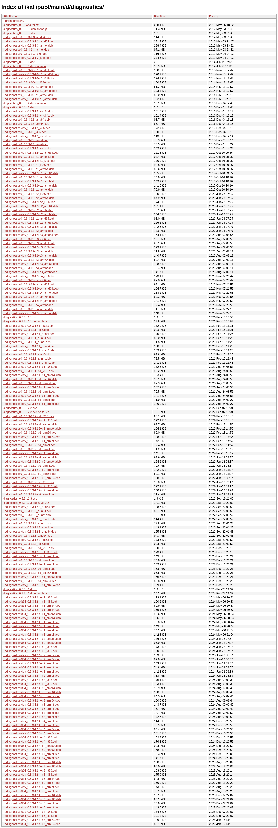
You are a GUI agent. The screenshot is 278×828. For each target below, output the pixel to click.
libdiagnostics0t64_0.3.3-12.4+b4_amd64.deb (32, 745)
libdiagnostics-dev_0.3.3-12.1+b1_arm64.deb (31, 387)
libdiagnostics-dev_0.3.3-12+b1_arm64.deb (30, 173)
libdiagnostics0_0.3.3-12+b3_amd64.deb (29, 243)
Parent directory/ (13, 20)
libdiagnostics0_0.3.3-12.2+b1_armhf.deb (29, 445)
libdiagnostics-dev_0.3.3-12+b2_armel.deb (30, 226)
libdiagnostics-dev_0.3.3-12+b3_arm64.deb (30, 263)
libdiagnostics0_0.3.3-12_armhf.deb (25, 140)
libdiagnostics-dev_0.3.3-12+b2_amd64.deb (31, 222)
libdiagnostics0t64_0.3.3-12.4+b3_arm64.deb (31, 696)
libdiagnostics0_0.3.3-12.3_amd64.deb (27, 535)
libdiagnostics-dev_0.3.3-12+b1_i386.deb (29, 160)
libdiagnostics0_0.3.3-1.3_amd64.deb (27, 37)
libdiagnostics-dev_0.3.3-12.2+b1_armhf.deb (31, 441)
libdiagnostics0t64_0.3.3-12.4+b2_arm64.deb (31, 659)
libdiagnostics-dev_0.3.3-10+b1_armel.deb (30, 99)
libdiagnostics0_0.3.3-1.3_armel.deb (26, 49)
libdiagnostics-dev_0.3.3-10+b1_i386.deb (29, 78)
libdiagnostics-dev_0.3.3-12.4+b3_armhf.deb (31, 704)
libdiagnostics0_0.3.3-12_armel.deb (25, 144)
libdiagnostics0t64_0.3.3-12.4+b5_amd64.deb (32, 766)
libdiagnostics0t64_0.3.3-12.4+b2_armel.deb (31, 675)
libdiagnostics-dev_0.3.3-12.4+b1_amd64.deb (32, 618)
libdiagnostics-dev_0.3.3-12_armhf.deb (27, 136)
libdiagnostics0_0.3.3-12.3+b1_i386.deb (28, 548)
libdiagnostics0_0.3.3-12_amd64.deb (26, 119)
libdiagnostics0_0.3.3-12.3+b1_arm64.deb (29, 580)
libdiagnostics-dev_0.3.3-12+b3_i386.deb (29, 247)
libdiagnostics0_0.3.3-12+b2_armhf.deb (28, 210)
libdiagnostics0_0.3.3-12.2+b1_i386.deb (28, 416)
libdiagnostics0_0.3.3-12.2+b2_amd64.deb (30, 457)
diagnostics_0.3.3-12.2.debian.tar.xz (26, 412)
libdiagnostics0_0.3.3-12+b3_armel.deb (28, 251)
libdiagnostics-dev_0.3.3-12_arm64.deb (28, 111)
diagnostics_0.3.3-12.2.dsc (20, 407)
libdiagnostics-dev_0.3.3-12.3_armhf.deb (29, 519)
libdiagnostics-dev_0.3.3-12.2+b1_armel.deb (31, 453)
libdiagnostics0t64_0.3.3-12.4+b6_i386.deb (30, 815)
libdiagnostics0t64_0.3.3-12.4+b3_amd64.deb (32, 688)
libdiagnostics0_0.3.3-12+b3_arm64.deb (28, 259)
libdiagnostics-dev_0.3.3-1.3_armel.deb (28, 45)
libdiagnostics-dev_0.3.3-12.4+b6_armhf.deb (31, 807)
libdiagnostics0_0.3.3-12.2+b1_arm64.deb (29, 432)
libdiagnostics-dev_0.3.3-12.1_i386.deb (28, 325)
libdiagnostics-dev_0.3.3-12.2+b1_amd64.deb (32, 428)
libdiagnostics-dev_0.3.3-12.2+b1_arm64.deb (31, 436)
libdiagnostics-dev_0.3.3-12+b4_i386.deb (29, 276)
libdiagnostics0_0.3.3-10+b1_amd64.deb (29, 70)
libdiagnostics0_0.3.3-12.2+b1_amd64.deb (30, 424)
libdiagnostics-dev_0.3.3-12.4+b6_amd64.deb (32, 795)
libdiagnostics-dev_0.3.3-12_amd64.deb (28, 115)
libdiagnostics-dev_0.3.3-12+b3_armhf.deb (30, 272)
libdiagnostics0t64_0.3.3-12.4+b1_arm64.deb (31, 605)
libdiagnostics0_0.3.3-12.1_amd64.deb (27, 354)
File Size (159, 16)
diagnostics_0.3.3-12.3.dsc (20, 498)
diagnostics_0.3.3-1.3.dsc (19, 33)
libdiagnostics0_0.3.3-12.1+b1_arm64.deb (29, 383)
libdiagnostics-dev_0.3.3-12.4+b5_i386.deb (30, 774)
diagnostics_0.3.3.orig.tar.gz (21, 24)
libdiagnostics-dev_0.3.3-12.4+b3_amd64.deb (32, 692)
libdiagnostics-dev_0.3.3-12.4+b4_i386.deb (30, 741)
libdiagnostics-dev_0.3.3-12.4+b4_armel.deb (31, 758)
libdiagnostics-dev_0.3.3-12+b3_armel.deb (30, 255)
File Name (10, 16)
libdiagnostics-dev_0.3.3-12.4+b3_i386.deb (30, 679)
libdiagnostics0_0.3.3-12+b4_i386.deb (27, 280)
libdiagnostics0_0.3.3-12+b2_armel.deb (28, 230)
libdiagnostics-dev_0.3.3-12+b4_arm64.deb (30, 292)
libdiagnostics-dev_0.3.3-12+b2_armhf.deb (30, 214)
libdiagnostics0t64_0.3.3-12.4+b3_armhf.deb (31, 708)
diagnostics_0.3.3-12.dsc (19, 107)
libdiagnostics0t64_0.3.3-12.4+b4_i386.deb (30, 737)
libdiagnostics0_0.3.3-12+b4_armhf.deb (28, 305)
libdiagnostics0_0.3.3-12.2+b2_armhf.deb (29, 465)
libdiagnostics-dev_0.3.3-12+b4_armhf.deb (30, 300)
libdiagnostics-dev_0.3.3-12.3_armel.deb (28, 527)
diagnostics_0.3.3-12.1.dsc (20, 317)
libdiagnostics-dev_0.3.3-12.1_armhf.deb (29, 362)
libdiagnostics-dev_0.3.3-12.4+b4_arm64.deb (31, 733)
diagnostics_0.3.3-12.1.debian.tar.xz (26, 321)
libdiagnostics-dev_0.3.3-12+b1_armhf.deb (30, 181)
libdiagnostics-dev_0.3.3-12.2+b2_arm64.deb (31, 477)
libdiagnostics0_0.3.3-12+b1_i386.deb (27, 164)
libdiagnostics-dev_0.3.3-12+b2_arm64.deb (30, 206)
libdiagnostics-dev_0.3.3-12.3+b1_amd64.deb (32, 576)
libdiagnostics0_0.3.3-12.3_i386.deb (26, 543)
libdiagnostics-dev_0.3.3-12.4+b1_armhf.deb (31, 626)
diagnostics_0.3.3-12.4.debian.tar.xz (26, 593)
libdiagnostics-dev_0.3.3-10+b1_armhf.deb (30, 90)
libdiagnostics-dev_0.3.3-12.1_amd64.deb (29, 350)
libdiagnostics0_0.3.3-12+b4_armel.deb (28, 309)
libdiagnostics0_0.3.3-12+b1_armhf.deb (28, 177)
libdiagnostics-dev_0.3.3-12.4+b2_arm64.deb (31, 655)
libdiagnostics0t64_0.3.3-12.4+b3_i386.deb (30, 684)
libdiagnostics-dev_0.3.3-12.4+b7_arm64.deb (31, 819)
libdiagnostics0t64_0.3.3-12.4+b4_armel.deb (31, 754)
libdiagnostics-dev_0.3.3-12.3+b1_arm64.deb (31, 585)
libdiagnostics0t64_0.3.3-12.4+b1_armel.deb (31, 630)
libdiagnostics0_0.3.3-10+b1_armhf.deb (28, 86)
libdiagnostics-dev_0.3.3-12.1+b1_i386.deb (30, 366)
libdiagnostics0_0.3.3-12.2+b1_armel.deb (29, 449)
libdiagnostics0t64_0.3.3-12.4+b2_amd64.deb (32, 642)
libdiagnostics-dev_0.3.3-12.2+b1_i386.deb (30, 420)
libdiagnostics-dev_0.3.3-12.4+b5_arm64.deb (31, 782)
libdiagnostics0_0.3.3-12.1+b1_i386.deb (28, 371)
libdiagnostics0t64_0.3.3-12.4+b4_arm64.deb (31, 729)
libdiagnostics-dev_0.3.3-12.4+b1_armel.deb (31, 634)
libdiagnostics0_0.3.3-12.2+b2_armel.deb (29, 494)
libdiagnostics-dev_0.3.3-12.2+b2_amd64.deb (32, 461)
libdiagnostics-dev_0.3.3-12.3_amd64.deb (29, 531)
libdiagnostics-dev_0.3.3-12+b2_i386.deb (29, 202)
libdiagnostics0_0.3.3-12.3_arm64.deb (27, 511)
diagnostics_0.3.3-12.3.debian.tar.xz (26, 502)
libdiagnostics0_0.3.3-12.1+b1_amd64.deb (30, 379)
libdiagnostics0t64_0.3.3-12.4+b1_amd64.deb (32, 614)
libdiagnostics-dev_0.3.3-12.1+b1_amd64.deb (32, 375)
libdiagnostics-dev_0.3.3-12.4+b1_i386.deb (30, 597)
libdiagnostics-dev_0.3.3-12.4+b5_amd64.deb (32, 762)
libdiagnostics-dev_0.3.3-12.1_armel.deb (28, 333)
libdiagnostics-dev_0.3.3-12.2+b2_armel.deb (31, 490)
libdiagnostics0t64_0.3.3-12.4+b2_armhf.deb (31, 667)
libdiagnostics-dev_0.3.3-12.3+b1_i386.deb (30, 552)
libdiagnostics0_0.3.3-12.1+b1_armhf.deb (29, 391)
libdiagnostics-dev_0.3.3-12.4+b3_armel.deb (31, 716)
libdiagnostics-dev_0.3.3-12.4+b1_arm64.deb (31, 609)
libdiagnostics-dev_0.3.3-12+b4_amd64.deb (31, 288)
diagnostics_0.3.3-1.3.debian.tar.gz (25, 29)
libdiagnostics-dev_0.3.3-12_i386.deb (26, 128)
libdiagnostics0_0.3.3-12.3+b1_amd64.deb (30, 572)
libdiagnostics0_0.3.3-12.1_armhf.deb (27, 358)
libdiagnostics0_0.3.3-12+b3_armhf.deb (28, 267)
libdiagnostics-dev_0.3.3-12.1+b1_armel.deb (31, 403)
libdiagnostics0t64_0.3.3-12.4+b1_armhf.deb (31, 622)
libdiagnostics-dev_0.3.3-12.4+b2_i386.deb (30, 646)
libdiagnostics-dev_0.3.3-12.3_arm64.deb (29, 506)
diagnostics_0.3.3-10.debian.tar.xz (24, 66)
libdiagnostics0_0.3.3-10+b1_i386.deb (27, 82)
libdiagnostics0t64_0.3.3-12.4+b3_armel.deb (31, 712)
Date (212, 16)
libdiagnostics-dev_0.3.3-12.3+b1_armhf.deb (31, 556)
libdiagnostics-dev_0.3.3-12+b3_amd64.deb (31, 234)
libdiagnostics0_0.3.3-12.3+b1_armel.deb (29, 568)
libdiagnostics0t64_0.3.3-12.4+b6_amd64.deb (32, 799)
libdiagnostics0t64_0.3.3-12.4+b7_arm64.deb (31, 824)
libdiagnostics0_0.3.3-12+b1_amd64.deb (29, 156)
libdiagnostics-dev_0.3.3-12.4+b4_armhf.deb (31, 721)
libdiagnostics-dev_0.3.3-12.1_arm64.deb (29, 346)
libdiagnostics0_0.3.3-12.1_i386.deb (26, 329)
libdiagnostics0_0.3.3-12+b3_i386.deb (27, 239)
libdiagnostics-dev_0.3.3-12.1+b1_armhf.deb (31, 395)
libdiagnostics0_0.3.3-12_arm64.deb (26, 123)
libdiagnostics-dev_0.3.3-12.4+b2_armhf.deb (31, 663)
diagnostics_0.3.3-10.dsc (19, 62)
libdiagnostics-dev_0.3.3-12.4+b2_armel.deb (31, 671)
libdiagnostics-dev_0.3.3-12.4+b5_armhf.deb (31, 787)
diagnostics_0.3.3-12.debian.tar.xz (24, 103)
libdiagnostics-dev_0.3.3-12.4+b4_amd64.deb (32, 749)
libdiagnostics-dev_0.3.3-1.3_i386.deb (27, 57)
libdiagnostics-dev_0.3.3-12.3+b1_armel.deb (31, 564)
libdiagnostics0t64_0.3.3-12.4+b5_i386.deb (30, 770)
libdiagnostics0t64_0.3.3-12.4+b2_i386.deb (30, 650)
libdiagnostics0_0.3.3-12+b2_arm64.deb (28, 197)
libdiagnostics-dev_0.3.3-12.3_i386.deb (28, 539)
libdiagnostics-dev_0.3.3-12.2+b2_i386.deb (30, 486)
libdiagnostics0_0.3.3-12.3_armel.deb (27, 523)
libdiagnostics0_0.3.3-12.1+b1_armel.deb (29, 399)
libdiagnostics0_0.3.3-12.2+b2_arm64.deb (29, 473)
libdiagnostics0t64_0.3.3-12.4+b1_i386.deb (30, 601)
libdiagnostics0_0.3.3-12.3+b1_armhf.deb (29, 560)
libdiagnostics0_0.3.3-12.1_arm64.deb (27, 337)
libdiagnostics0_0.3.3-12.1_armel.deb (27, 342)
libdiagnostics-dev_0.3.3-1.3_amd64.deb (28, 41)
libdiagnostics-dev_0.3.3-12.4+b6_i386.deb (30, 811)
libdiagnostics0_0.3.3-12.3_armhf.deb (27, 515)
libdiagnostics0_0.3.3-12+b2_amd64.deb (29, 218)
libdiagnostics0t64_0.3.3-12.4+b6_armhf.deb (31, 803)
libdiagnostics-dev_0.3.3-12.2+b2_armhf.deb (31, 469)
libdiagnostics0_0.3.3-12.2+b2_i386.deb (28, 482)
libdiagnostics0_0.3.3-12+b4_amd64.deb (29, 284)
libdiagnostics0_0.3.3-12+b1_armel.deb (28, 189)
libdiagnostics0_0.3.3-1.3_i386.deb (25, 53)
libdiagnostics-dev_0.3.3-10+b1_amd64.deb (31, 74)
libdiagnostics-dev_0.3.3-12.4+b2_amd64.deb (32, 638)
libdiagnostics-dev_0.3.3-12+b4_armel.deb (30, 313)
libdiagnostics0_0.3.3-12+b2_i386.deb (27, 193)
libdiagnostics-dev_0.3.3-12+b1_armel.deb (30, 185)
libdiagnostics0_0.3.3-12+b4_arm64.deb (28, 296)
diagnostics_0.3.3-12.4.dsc (20, 589)
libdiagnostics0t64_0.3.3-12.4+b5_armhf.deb (31, 791)
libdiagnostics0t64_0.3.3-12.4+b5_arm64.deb (31, 778)
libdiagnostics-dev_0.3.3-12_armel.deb (27, 148)
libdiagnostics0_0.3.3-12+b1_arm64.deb (28, 169)
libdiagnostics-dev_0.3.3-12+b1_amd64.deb (31, 152)
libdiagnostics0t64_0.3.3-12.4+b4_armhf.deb (31, 725)
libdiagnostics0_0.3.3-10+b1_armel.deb (28, 94)
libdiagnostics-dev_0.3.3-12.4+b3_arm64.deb (31, 700)
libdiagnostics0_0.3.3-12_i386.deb (24, 132)
